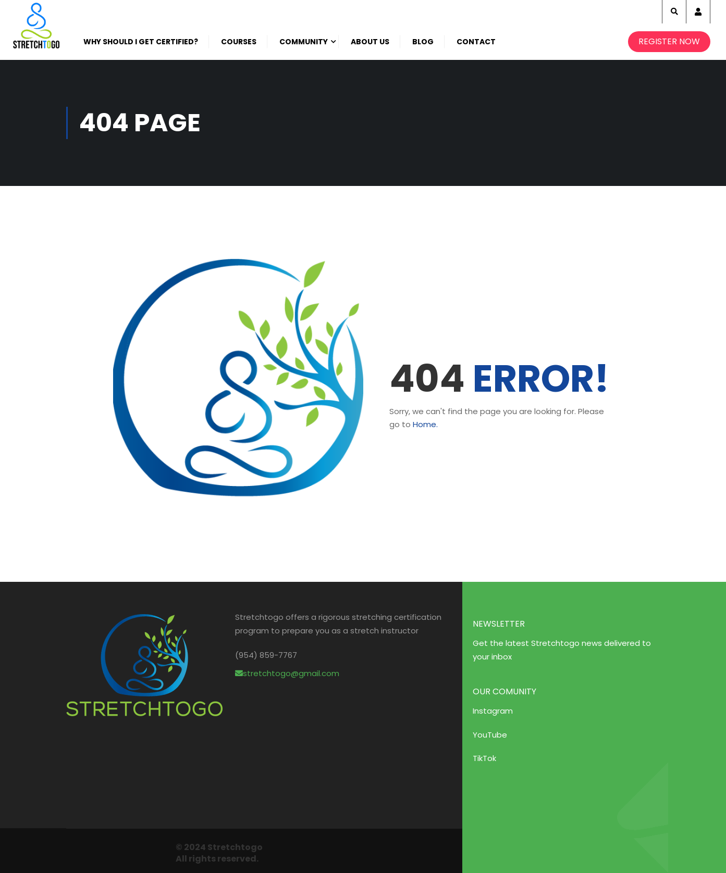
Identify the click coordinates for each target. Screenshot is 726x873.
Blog (423, 41)
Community (303, 41)
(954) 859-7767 (266, 655)
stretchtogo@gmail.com (287, 673)
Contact (476, 41)
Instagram (493, 710)
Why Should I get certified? (140, 41)
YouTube (490, 734)
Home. (425, 424)
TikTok (484, 758)
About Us (370, 41)
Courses (238, 41)
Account (698, 11)
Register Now (669, 41)
